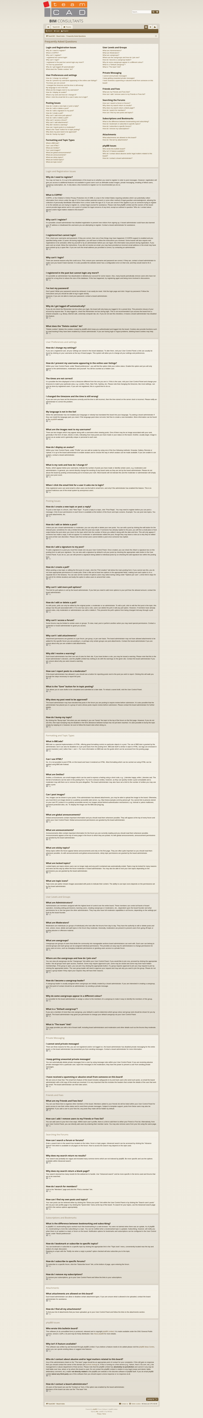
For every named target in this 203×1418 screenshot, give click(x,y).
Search (50, 31)
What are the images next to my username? (62, 90)
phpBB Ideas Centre (146, 1347)
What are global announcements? (58, 152)
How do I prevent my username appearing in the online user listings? (71, 80)
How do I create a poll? (54, 113)
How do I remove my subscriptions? (116, 129)
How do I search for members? (114, 110)
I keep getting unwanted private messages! (119, 78)
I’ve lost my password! (54, 65)
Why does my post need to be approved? (61, 132)
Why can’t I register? (53, 55)
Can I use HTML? (52, 146)
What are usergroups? (111, 55)
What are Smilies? (53, 148)
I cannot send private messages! (115, 76)
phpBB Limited (108, 1331)
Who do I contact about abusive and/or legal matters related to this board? (127, 155)
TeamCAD (56, 27)
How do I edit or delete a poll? (57, 118)
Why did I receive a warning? (57, 125)
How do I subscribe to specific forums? (117, 126)
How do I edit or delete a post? (57, 108)
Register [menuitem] (155, 27)
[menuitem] (146, 27)
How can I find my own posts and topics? (118, 113)
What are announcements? (56, 155)
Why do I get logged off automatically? (60, 67)
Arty (97, 1411)
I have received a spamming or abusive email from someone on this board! (128, 82)
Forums (68, 27)
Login (57, 31)
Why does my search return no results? (117, 105)
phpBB (53, 419)
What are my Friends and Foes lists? (116, 92)
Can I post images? (53, 150)
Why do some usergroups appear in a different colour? (123, 62)
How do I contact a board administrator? (118, 158)
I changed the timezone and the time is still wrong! (64, 85)
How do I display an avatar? (56, 92)
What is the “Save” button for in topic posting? (63, 129)
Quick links (48, 27)
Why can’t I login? (52, 60)
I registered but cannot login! (56, 57)
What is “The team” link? (112, 67)
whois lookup (92, 1365)
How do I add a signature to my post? (60, 111)
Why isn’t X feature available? (114, 151)
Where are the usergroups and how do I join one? (121, 57)
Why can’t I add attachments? (57, 122)
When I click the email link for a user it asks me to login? (67, 97)
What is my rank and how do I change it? (61, 95)
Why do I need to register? (56, 50)
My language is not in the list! (57, 88)
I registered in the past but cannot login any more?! (65, 62)
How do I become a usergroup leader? (117, 60)
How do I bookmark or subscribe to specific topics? (122, 124)
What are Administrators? (112, 50)
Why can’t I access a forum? (56, 120)
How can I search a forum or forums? (116, 103)
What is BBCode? (52, 143)
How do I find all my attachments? (115, 140)
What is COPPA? (52, 53)
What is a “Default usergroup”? (114, 65)
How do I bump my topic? (55, 134)
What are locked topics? (55, 160)
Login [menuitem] (151, 27)
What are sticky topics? (54, 157)
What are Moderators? (111, 53)
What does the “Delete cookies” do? (59, 69)
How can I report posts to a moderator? (60, 127)
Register (65, 31)
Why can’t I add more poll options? (59, 115)
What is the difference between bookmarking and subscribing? (126, 121)
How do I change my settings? (57, 78)
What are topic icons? (54, 162)
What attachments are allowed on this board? (119, 137)
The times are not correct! (55, 83)
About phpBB (99, 1334)
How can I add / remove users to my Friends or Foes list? (124, 94)
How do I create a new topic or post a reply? (62, 106)
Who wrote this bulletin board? (114, 149)
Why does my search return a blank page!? (119, 108)
